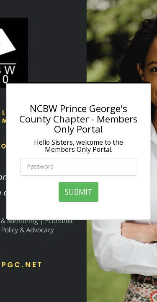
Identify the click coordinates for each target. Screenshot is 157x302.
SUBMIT (78, 192)
